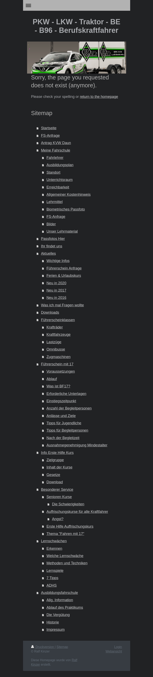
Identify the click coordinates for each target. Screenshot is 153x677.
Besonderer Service (57, 490)
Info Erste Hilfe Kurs (57, 453)
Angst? (57, 519)
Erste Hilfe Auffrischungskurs (69, 526)
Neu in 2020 (56, 283)
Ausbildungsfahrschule (59, 593)
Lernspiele (54, 571)
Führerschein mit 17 (57, 364)
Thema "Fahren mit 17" (65, 534)
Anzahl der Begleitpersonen (69, 408)
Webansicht (114, 651)
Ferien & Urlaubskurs (63, 276)
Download (54, 482)
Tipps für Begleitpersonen (67, 430)
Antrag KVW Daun (56, 143)
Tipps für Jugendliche (63, 423)
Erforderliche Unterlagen (66, 394)
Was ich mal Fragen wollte (62, 305)
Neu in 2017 (56, 290)
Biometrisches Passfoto (65, 209)
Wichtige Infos (58, 261)
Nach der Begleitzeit (62, 438)
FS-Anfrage (50, 136)
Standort (53, 172)
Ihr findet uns (51, 246)
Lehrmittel (54, 202)
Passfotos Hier (53, 239)
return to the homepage (99, 97)
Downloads (50, 312)
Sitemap (62, 647)
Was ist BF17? (58, 386)
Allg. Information (59, 600)
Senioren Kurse (59, 497)
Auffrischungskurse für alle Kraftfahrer (77, 512)
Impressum (55, 630)
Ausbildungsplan (59, 165)
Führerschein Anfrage (64, 268)
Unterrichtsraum (59, 180)
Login (118, 647)
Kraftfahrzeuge (58, 335)
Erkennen (54, 549)
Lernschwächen (54, 541)
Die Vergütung (58, 615)
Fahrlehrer (54, 158)
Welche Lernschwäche (64, 556)
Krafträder (54, 327)
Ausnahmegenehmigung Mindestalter (76, 445)
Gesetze (53, 475)
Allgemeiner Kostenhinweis (68, 195)
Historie (52, 622)
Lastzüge (53, 342)
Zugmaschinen (58, 357)
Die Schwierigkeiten (68, 504)
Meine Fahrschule (55, 150)
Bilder (51, 224)
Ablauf (51, 379)
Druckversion (43, 647)
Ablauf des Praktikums (64, 607)
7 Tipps (52, 578)
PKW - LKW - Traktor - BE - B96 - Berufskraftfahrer (76, 26)
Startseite (49, 128)
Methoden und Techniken (67, 563)
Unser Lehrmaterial (62, 231)
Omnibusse (55, 349)
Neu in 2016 (56, 298)
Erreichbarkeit (57, 187)
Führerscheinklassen (58, 320)
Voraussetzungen (60, 371)
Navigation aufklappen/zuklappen (76, 5)
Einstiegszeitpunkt (61, 401)
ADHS (51, 585)
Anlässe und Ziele (61, 416)
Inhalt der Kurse (59, 467)
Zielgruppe (55, 460)
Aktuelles (48, 253)
